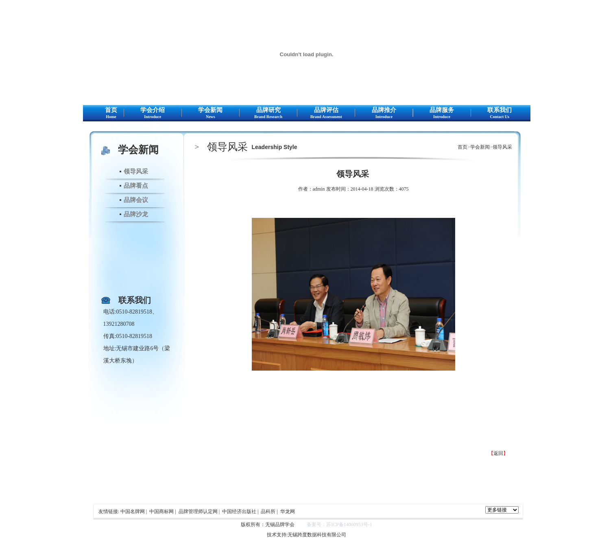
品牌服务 (442, 113)
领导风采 (136, 171)
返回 (498, 453)
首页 (111, 113)
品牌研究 (268, 113)
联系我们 (499, 113)
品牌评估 (326, 113)
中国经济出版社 (239, 511)
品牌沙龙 (136, 214)
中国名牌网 (132, 511)
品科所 (268, 511)
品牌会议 (136, 200)
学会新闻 (210, 113)
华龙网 (287, 511)
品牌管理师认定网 (198, 511)
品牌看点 (136, 185)
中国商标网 (161, 511)
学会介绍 (152, 113)
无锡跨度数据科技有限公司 (317, 535)
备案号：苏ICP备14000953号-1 (339, 524)
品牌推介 (383, 113)
